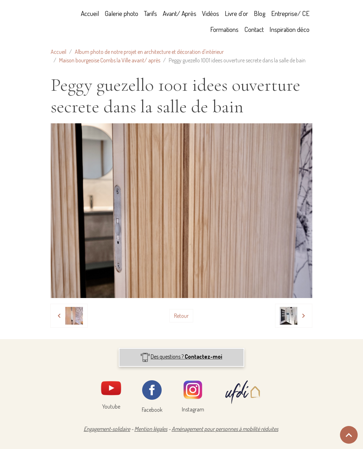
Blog (260, 13)
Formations (224, 29)
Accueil (90, 13)
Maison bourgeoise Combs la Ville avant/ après (109, 60)
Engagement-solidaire (107, 428)
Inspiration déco (289, 29)
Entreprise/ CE (290, 13)
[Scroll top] (349, 435)
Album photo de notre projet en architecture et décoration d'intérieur (149, 51)
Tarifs (150, 13)
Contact (254, 29)
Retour (181, 315)
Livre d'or (236, 13)
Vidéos (210, 13)
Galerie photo (121, 13)
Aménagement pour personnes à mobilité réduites (225, 428)
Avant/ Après (179, 13)
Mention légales (150, 428)
